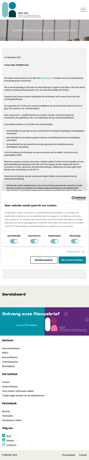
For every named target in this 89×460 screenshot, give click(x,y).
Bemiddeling (8, 366)
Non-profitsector (10, 357)
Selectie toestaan (44, 260)
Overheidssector (10, 361)
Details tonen (73, 251)
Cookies (83, 455)
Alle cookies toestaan (72, 260)
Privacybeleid (68, 455)
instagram (11, 445)
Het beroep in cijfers (12, 420)
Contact (6, 382)
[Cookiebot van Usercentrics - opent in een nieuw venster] (73, 198)
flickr (8, 436)
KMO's (5, 353)
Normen (6, 411)
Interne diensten (10, 386)
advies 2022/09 (47, 78)
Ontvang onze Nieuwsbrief (31, 314)
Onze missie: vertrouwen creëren (18, 391)
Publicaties (7, 416)
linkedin (10, 440)
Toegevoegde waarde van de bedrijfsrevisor (23, 395)
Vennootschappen (11, 348)
